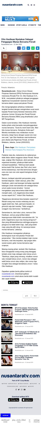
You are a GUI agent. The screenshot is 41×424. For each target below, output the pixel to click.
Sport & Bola (21, 25)
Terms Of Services (23, 383)
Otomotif (32, 25)
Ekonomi (11, 25)
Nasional (5, 290)
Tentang (4, 383)
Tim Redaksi (23, 386)
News (3, 25)
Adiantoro (11, 88)
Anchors (31, 386)
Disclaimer (33, 383)
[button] (19, 48)
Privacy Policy (13, 383)
